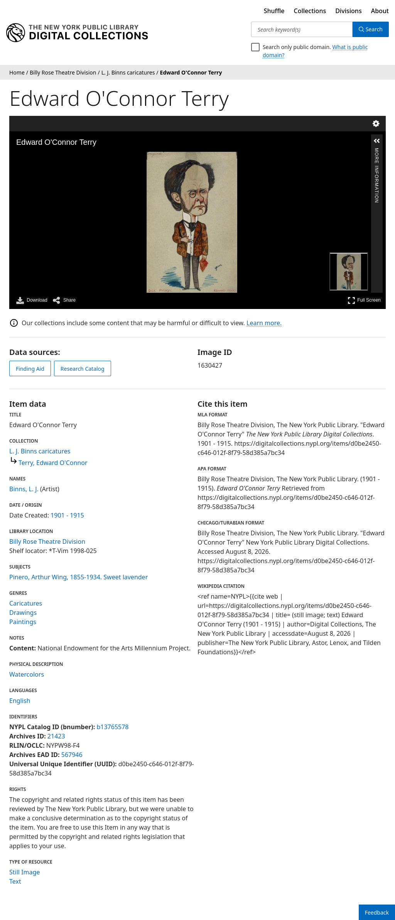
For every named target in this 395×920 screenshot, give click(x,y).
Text (15, 881)
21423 (56, 736)
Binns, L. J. (24, 489)
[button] (377, 141)
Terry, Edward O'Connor (53, 462)
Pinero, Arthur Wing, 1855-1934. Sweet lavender (78, 577)
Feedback (377, 912)
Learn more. (264, 323)
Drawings (23, 612)
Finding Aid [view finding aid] (30, 368)
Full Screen (364, 300)
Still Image (24, 872)
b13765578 (112, 727)
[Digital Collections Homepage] (77, 32)
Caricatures (25, 603)
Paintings (22, 622)
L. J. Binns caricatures (39, 451)
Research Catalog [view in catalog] (83, 368)
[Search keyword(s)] (302, 29)
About (380, 11)
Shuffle (274, 11)
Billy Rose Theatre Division (47, 541)
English (19, 700)
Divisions (348, 11)
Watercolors (26, 674)
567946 (72, 754)
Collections (310, 11)
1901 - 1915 (67, 515)
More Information (376, 151)
